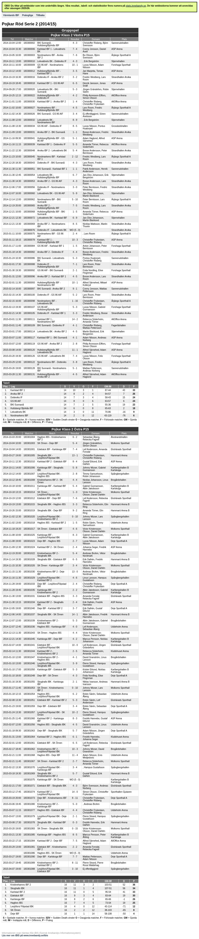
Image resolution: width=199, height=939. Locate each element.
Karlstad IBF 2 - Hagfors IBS (51, 737)
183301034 (29, 602)
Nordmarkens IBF (19, 415)
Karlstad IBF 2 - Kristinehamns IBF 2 (47, 652)
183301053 (29, 688)
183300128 (29, 368)
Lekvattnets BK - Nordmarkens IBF (46, 121)
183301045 (29, 639)
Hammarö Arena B (120, 504)
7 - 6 (75, 55)
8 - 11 (75, 798)
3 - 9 (75, 663)
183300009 (29, 65)
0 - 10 (75, 516)
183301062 (29, 749)
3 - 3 (75, 313)
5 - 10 (75, 199)
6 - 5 (75, 83)
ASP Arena (117, 49)
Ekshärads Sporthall (121, 449)
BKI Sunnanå (17, 404)
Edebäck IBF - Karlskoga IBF (51, 449)
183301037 (29, 614)
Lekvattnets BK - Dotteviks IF (51, 61)
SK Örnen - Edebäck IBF (49, 529)
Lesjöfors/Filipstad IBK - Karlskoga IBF (49, 768)
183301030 (29, 571)
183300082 (29, 252)
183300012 (29, 71)
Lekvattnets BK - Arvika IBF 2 (52, 331)
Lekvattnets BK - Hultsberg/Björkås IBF (48, 176)
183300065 (29, 205)
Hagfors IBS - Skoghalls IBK (51, 724)
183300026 (29, 114)
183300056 (29, 187)
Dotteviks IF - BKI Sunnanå (51, 163)
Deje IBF (14, 913)
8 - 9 (75, 120)
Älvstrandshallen (119, 437)
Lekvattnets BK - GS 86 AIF (51, 193)
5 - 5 (75, 144)
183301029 (29, 578)
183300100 (29, 295)
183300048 (29, 150)
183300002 (29, 43)
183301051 (29, 700)
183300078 (29, 240)
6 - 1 (75, 737)
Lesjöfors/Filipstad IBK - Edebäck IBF (49, 870)
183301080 (29, 804)
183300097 (29, 288)
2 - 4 (75, 233)
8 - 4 (75, 461)
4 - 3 (75, 43)
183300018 (29, 83)
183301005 (29, 455)
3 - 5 (75, 71)
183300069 (29, 224)
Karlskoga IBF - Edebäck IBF (51, 669)
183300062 (29, 199)
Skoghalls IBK (17, 888)
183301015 (29, 504)
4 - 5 (75, 107)
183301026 (29, 565)
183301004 (29, 437)
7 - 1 (75, 264)
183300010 (29, 61)
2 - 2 (75, 590)
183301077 (29, 810)
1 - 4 (75, 101)
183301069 (29, 773)
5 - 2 (75, 295)
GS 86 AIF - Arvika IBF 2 (49, 344)
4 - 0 (75, 626)
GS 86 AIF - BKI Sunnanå (50, 270)
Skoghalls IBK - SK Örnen (50, 614)
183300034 (29, 126)
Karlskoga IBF (17, 899)
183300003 (29, 55)
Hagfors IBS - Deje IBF (48, 755)
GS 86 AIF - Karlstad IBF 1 (50, 246)
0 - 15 (75, 828)
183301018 (29, 522)
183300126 (29, 356)
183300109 (29, 325)
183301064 (29, 737)
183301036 (29, 626)
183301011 (29, 486)
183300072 (29, 218)
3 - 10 (75, 869)
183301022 (29, 553)
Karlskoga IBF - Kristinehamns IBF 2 (47, 591)
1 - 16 (75, 301)
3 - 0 (75, 187)
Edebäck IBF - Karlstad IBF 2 (52, 700)
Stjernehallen (118, 61)
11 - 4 (75, 755)
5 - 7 (75, 730)
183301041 (29, 645)
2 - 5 (75, 651)
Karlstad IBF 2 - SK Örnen (50, 547)
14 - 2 (75, 319)
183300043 (29, 163)
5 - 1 (75, 138)
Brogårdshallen (118, 480)
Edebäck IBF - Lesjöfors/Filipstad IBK (48, 646)
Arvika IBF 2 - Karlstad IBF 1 (51, 276)
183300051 (29, 169)
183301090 (29, 856)
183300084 (29, 246)
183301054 (29, 694)
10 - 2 (75, 712)
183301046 (29, 663)
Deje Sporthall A (119, 541)
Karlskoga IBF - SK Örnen (50, 779)
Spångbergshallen (120, 474)
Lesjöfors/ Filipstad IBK (21, 906)
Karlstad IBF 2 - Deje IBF (49, 841)
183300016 (29, 77)
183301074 (29, 792)
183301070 (29, 767)
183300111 (29, 319)
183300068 (29, 211)
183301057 (29, 712)
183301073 (29, 798)
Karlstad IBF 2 (17, 892)
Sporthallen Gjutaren (121, 792)
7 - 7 (75, 856)
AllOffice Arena (118, 95)
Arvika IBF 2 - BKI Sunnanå (51, 132)
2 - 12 (75, 156)
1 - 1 (75, 132)
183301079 (29, 816)
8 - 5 (75, 126)
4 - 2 (75, 95)
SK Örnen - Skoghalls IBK (50, 828)
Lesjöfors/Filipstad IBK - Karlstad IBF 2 (49, 579)
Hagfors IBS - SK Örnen (49, 853)
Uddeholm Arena (119, 522)
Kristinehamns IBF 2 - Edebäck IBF (48, 621)
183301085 (29, 834)
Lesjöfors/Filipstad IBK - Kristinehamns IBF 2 (49, 517)
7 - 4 (75, 49)
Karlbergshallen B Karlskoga (120, 468)
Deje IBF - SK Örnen (47, 675)
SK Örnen (15, 910)
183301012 (29, 498)
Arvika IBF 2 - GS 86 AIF (49, 181)
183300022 (29, 95)
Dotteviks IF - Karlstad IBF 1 (51, 313)
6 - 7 (75, 175)
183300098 (29, 301)
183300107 (29, 307)
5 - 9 (75, 193)
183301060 (29, 718)
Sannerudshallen (119, 43)
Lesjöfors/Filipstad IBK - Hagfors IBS (49, 475)
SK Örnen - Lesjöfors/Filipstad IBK (48, 493)
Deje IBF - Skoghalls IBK (49, 730)
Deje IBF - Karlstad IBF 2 (49, 608)
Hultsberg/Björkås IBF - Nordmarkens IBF (49, 283)
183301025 (29, 535)
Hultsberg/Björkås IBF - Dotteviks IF (49, 96)
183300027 (29, 107)
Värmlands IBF (11, 15)
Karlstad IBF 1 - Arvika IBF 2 (51, 101)
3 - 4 (75, 114)
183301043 (29, 633)
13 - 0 (75, 571)
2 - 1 (75, 270)
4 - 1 (75, 325)
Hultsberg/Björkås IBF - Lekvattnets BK (49, 351)
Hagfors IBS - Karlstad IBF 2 (51, 522)
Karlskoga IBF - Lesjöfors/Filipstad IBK (48, 536)
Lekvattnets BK (18, 412)
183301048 (29, 675)
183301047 (29, 657)
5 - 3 (75, 89)
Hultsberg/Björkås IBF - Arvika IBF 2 (49, 375)
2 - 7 (75, 541)
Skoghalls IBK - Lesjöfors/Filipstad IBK (48, 456)
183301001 (29, 449)
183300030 (29, 101)
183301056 (29, 724)
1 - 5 (75, 211)
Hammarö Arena (119, 455)
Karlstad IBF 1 (17, 390)
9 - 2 (75, 510)
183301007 (29, 474)
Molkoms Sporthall (120, 443)
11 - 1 (75, 350)
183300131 (29, 374)
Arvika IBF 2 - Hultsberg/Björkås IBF (48, 206)
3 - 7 (75, 608)
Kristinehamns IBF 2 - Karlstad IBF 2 (48, 864)
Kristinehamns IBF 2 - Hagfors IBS (48, 658)
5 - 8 (75, 467)
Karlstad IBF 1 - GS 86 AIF (50, 83)
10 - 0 (75, 645)
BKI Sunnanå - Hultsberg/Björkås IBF (48, 44)
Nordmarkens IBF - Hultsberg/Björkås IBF (48, 108)
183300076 (29, 230)
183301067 (29, 761)
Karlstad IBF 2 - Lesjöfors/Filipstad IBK (48, 793)
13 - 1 (75, 455)
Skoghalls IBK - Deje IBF (49, 510)
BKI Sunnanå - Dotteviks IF (51, 325)
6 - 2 (75, 437)
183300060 (29, 193)
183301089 (29, 863)
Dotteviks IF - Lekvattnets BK (51, 230)
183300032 (29, 120)
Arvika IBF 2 (16, 394)
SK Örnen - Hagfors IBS (49, 633)
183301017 (29, 529)
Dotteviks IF (16, 397)
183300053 (29, 181)
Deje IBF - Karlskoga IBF (49, 856)
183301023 (29, 541)
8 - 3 (75, 535)
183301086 (29, 853)
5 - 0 (75, 804)
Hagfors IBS (16, 903)
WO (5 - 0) (75, 230)
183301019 (29, 510)
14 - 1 (75, 614)
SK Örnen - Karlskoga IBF (50, 565)
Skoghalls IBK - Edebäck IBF (51, 559)
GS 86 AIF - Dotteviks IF (49, 126)
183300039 (29, 144)
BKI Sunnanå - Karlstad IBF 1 (52, 169)
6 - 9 (75, 218)
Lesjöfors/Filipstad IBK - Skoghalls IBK (49, 664)
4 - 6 (75, 529)
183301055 (29, 682)
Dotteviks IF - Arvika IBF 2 (50, 77)
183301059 (29, 706)
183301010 (29, 461)
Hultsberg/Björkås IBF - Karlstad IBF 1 (49, 72)
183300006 (29, 49)
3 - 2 (75, 77)
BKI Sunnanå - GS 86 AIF (50, 114)
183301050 (29, 669)
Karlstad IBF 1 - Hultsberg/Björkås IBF (48, 241)
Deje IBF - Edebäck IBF (49, 706)
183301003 (29, 443)
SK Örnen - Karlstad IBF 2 (50, 761)
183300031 (29, 132)
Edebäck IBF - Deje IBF (49, 498)
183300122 (29, 362)
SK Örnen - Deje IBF (47, 443)
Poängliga (27, 15)
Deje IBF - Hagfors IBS (48, 541)
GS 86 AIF (15, 401)
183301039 (29, 620)
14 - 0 (75, 792)
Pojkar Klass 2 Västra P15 (70, 35)
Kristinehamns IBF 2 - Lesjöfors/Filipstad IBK (48, 750)
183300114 (29, 331)
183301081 (29, 847)
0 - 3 (75, 822)
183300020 (29, 89)
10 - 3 (75, 240)
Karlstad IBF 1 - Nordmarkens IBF (46, 320)
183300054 (29, 175)
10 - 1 (75, 65)
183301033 (29, 584)
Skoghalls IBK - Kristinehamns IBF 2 (47, 774)
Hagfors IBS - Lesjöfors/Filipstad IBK (48, 695)
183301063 (29, 730)
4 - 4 (75, 252)
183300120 (29, 350)
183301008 (29, 480)
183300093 (29, 282)
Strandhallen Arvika (121, 77)
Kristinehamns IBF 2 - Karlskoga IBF (48, 805)
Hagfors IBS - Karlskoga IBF (51, 626)
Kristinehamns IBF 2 (20, 884)
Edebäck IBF (16, 895)
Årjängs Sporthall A (121, 55)
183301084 (29, 841)
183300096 (29, 276)
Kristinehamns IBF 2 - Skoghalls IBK (48, 554)
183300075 (29, 233)
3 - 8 (75, 362)
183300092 (29, 270)
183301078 (29, 822)
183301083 (29, 828)
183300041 (29, 138)
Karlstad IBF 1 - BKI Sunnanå (52, 337)
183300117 (29, 337)
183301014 (29, 492)
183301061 (29, 743)
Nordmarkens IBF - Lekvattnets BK (46, 302)
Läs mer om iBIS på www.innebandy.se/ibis (25, 935)
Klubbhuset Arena (120, 651)
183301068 (29, 755)
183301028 (29, 559)
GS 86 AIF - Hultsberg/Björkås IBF (48, 308)
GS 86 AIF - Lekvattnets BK (51, 356)
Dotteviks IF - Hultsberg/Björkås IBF (48, 265)
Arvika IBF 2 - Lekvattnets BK (52, 150)
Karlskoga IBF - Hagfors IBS (51, 834)
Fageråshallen (118, 325)
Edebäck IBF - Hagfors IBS (50, 596)
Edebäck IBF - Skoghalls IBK (51, 786)
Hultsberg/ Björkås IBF (21, 408)
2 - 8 (75, 344)
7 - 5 (75, 205)
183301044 (29, 651)
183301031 (29, 596)
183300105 (29, 313)
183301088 (29, 869)
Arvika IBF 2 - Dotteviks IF (50, 252)
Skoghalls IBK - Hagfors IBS (51, 504)
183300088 (29, 264)
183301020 (29, 516)
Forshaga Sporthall (121, 65)
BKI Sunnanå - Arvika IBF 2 (51, 288)
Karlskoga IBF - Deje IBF (49, 639)
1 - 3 (75, 492)
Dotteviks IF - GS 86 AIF (49, 295)
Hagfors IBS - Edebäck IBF (50, 810)
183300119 (29, 344)
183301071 (29, 786)
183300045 (29, 156)
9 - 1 (75, 288)
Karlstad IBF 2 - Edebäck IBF (52, 461)
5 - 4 (75, 150)
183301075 (29, 779)
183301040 (29, 608)
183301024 (29, 547)
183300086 (29, 258)
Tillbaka (40, 15)
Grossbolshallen (119, 126)
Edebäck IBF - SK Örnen (49, 743)
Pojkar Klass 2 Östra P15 (70, 429)
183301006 (29, 467)
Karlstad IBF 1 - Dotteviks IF (51, 144)
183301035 (29, 590)
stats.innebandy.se (136, 6)
